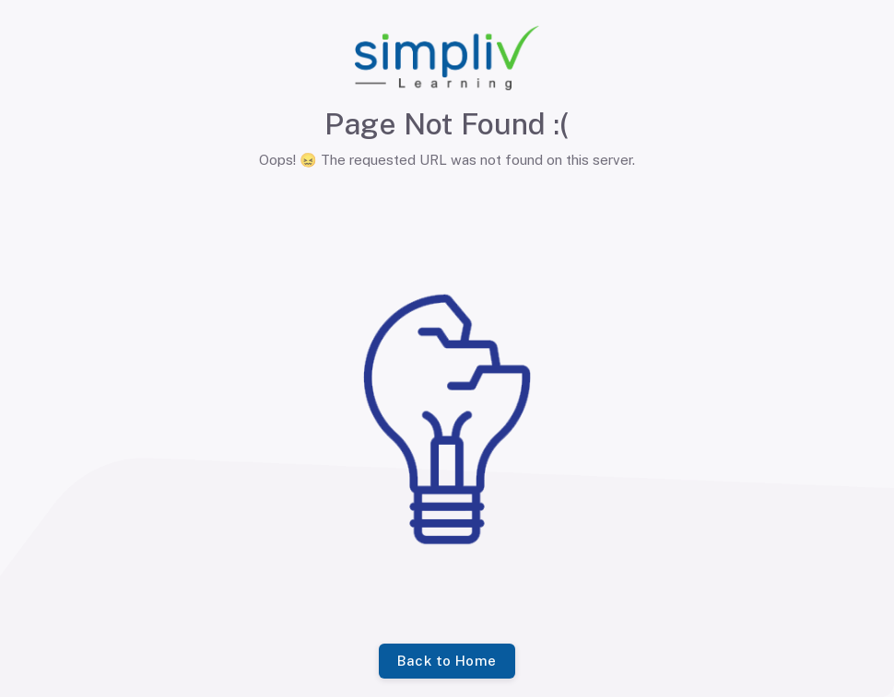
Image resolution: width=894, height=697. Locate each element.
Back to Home (446, 661)
